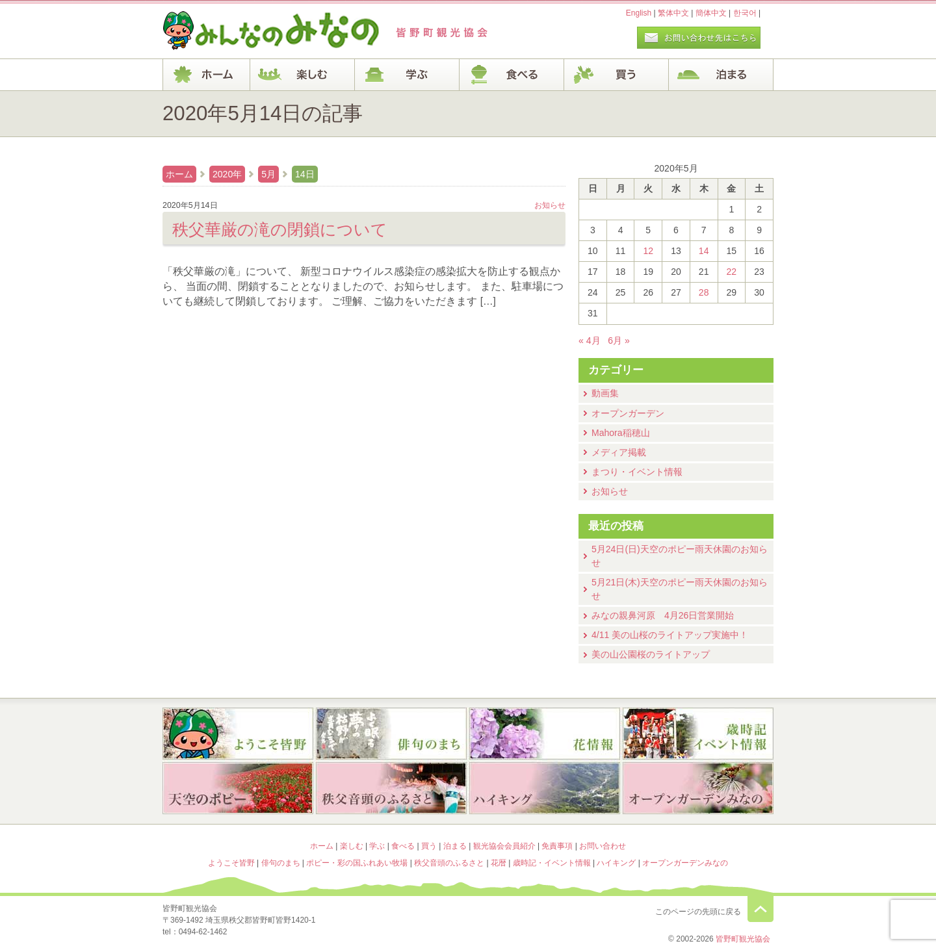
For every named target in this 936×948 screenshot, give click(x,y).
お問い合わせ (602, 846)
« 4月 (589, 340)
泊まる (721, 74)
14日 (305, 174)
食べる (512, 74)
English (638, 13)
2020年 (227, 174)
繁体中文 (673, 13)
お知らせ (610, 491)
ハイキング (544, 789)
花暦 (544, 734)
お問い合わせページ (698, 38)
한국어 (745, 13)
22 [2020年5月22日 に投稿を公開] (732, 271)
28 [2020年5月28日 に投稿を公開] (704, 292)
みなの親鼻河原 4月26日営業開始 (663, 615)
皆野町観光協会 (743, 938)
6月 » (619, 340)
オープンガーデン (628, 413)
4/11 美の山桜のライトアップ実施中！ (670, 635)
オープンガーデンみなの (698, 789)
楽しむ (302, 74)
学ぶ (407, 74)
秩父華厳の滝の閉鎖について (279, 229)
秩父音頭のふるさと (391, 789)
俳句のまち (391, 734)
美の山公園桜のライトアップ (651, 654)
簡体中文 (711, 13)
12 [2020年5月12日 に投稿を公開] (648, 251)
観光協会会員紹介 (504, 846)
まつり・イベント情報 (637, 472)
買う (616, 74)
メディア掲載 (619, 452)
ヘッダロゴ (250, 31)
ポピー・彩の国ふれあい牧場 (237, 789)
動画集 (605, 393)
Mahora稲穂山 (621, 433)
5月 (268, 174)
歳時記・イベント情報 (698, 734)
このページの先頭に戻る (761, 909)
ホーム (206, 74)
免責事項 (557, 846)
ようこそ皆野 (237, 734)
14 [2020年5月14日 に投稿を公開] (704, 251)
